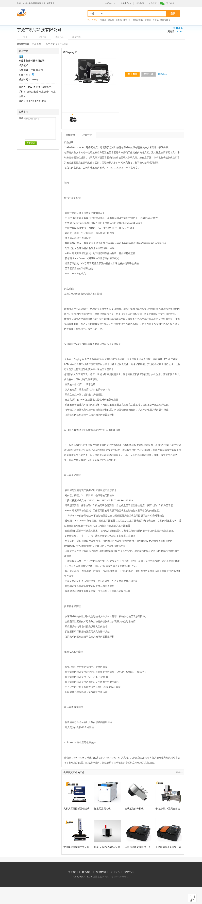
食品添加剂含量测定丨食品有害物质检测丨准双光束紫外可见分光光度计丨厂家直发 (168, 847)
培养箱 (119, 20)
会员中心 (109, 3)
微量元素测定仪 (102, 808)
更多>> (179, 772)
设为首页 (140, 3)
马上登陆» (44, 91)
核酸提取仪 (165, 20)
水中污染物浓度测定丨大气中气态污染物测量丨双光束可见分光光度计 (138, 847)
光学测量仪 (51, 44)
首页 (25, 37)
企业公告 (115, 872)
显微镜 (148, 20)
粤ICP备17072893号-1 (116, 876)
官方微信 (170, 3)
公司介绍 (42, 37)
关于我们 (73, 872)
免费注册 (50, 3)
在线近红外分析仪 (134, 808)
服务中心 (125, 3)
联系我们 (87, 872)
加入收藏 (152, 3)
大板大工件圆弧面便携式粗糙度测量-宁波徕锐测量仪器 (76, 808)
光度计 (103, 20)
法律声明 (101, 872)
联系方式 (76, 37)
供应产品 (59, 37)
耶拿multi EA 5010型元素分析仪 (107, 847)
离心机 (111, 20)
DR (129, 20)
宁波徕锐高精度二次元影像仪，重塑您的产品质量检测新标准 (76, 847)
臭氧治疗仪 (138, 20)
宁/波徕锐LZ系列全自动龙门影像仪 (167, 808)
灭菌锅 (156, 20)
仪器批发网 (98, 876)
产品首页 (36, 44)
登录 (44, 3)
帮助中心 (129, 872)
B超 (125, 20)
